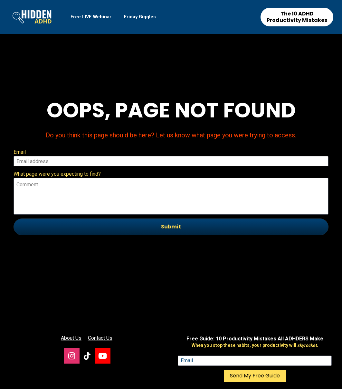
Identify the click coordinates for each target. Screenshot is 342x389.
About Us (71, 297)
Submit (171, 206)
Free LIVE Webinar (91, 17)
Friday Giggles (140, 17)
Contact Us (100, 297)
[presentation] (171, 230)
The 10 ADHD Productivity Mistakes (297, 17)
